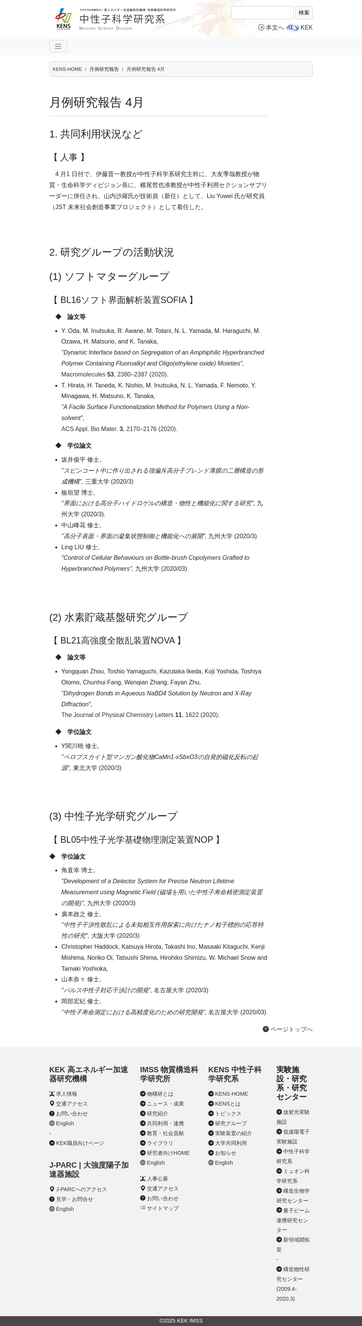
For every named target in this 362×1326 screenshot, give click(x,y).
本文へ (271, 27)
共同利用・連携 (165, 1123)
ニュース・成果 (165, 1104)
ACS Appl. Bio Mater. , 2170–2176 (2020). (119, 429)
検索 (304, 12)
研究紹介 (157, 1113)
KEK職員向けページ (80, 1143)
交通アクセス (72, 1104)
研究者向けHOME (168, 1153)
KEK (307, 27)
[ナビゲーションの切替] (58, 46)
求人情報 (66, 1094)
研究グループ (231, 1123)
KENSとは (227, 1104)
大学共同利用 (231, 1143)
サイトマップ (163, 1208)
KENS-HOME (67, 69)
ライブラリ (160, 1143)
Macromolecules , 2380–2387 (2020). (115, 374)
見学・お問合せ (74, 1199)
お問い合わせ (72, 1113)
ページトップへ (288, 1029)
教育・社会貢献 (165, 1133)
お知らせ (225, 1153)
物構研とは (160, 1094)
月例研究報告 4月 (145, 69)
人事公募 (157, 1179)
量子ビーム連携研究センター (293, 1220)
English (65, 1123)
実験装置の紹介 (233, 1133)
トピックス (228, 1113)
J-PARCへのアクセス (81, 1189)
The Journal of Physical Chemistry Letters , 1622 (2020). (140, 715)
